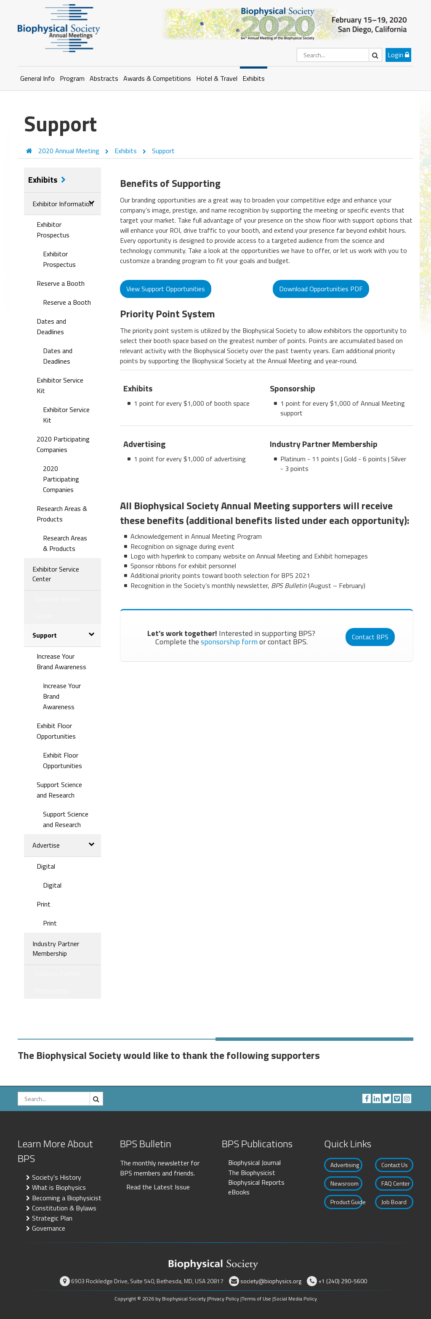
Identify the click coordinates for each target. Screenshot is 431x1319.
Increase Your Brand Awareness (61, 661)
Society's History (56, 1177)
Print (44, 904)
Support (163, 151)
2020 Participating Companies (63, 444)
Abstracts (104, 78)
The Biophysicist (251, 1172)
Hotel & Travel (216, 78)
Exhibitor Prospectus (53, 229)
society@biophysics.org (270, 1280)
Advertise (46, 845)
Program (72, 78)
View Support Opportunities (165, 289)
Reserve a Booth (61, 283)
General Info (37, 78)
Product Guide (346, 1201)
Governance (48, 1228)
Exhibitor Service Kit (60, 385)
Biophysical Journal (254, 1162)
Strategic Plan (52, 1218)
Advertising (344, 1164)
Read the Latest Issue (158, 1187)
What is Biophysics (59, 1187)
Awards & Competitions (157, 78)
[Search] (339, 55)
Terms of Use (256, 1299)
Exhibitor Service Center (55, 574)
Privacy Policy (223, 1299)
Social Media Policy (295, 1299)
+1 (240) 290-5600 (342, 1280)
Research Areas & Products (62, 513)
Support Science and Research (59, 789)
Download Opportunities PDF (321, 289)
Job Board (394, 1201)
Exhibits (253, 78)
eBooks (239, 1192)
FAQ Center (395, 1183)
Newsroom (344, 1183)
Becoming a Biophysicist (66, 1198)
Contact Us (394, 1164)
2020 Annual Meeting (69, 151)
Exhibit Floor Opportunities (56, 731)
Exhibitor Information (62, 204)
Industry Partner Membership (55, 948)
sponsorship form (229, 641)
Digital (46, 866)
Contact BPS (370, 637)
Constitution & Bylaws (64, 1208)
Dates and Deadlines (51, 326)
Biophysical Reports (256, 1182)
